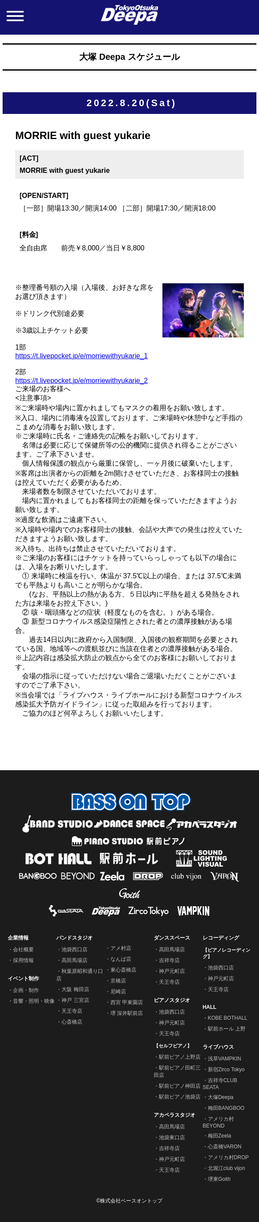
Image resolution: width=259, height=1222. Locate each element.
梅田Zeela (219, 1136)
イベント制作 (23, 979)
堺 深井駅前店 (126, 1013)
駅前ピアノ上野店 (180, 1057)
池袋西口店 (74, 949)
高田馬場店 (74, 960)
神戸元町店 (172, 971)
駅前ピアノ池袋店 (180, 1097)
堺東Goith (219, 1179)
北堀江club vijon (226, 1168)
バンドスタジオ (74, 938)
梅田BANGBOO (226, 1108)
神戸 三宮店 (75, 1000)
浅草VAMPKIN (224, 1059)
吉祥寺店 (169, 960)
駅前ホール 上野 (227, 1029)
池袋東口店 (172, 1137)
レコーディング (221, 938)
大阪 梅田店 (75, 989)
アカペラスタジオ (174, 1115)
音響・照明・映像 (34, 1001)
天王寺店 (72, 1011)
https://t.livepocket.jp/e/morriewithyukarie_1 (81, 356)
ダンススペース (172, 938)
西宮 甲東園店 (126, 1002)
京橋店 (118, 981)
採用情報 (23, 960)
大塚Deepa (220, 1097)
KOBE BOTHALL (227, 1018)
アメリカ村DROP (228, 1157)
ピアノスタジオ (172, 1000)
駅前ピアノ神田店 (180, 1086)
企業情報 (18, 938)
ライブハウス (218, 1047)
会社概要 (23, 949)
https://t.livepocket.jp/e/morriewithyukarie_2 (81, 380)
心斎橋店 (72, 1022)
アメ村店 (120, 948)
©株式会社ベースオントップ (130, 1201)
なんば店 (120, 959)
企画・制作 (26, 990)
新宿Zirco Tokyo (226, 1069)
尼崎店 (118, 992)
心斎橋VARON (225, 1147)
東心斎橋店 (123, 970)
